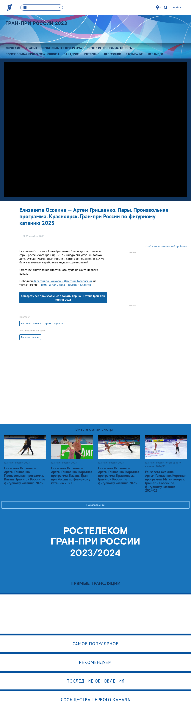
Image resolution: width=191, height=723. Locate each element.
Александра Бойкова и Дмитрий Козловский (62, 281)
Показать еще (95, 505)
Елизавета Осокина (31, 323)
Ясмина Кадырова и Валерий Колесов (66, 285)
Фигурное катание (30, 337)
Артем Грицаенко (54, 323)
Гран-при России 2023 (36, 23)
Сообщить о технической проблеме (166, 246)
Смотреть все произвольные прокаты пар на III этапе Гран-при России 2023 (63, 297)
